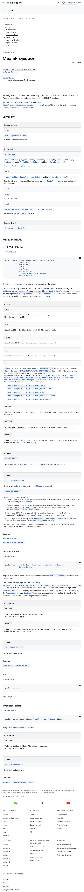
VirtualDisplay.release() (23, 294)
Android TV (61, 828)
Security (5, 822)
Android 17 (6, 845)
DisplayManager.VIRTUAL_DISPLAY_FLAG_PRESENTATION (27, 371)
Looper (34, 442)
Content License (63, 790)
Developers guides (36, 850)
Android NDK (34, 861)
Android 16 (6, 848)
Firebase (6, 886)
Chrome (5, 883)
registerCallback (12, 177)
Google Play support (64, 852)
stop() (29, 502)
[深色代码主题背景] (80, 258)
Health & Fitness (35, 822)
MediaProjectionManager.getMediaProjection (53, 519)
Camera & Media (35, 825)
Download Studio (36, 857)
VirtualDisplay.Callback (30, 162)
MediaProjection (54, 181)
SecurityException (13, 492)
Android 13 (6, 858)
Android (5, 815)
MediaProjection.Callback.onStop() (22, 507)
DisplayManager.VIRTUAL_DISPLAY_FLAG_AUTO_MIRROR (28, 399)
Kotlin (72, 62)
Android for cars (62, 825)
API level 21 (12, 52)
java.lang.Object (8, 78)
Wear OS (60, 818)
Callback (7, 291)
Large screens (62, 815)
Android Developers (9, 18)
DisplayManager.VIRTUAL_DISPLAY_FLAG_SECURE (26, 392)
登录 (79, 3)
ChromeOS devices (63, 822)
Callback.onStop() (54, 291)
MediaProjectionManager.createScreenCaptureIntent (26, 105)
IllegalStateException (14, 480)
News (4, 828)
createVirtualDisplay (14, 160)
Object (14, 72)
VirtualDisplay (11, 154)
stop (7, 194)
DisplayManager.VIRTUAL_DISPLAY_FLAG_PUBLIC (40, 380)
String (26, 160)
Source (5, 825)
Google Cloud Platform (11, 890)
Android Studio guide (37, 847)
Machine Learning (36, 818)
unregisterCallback (13, 209)
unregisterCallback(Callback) (16, 665)
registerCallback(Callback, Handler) (19, 782)
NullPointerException (14, 648)
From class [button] (17, 228)
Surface (7, 162)
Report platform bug (64, 845)
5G (31, 832)
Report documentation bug (66, 848)
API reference (9, 11)
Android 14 (6, 855)
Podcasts (6, 835)
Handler (53, 162)
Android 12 (6, 862)
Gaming (33, 815)
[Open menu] (3, 2)
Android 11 (6, 865)
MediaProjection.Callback (16, 136)
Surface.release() (45, 294)
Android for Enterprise (10, 818)
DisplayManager (46, 369)
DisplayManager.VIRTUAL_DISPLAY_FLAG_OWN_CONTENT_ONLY (39, 376)
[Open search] (54, 2)
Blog (4, 832)
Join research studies (64, 855)
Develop (20, 18)
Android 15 (6, 852)
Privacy (32, 828)
